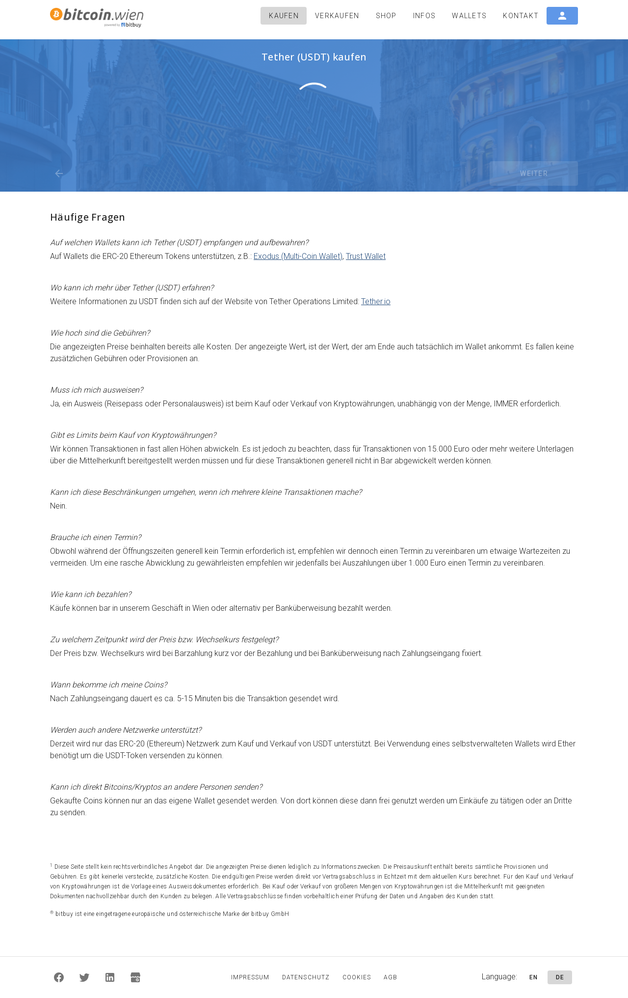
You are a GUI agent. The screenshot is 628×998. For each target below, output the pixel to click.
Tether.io (376, 301)
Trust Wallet (366, 256)
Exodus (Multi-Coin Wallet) (298, 256)
